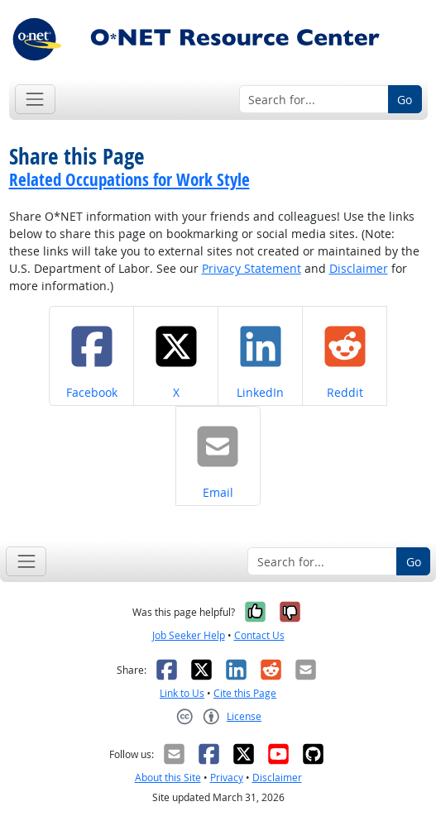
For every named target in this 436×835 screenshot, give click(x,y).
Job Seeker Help (188, 635)
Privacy (226, 778)
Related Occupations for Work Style (129, 179)
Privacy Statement (251, 268)
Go (404, 99)
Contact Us (259, 635)
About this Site (168, 778)
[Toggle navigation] (35, 98)
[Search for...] (314, 99)
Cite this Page (244, 693)
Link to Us (182, 693)
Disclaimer (358, 268)
